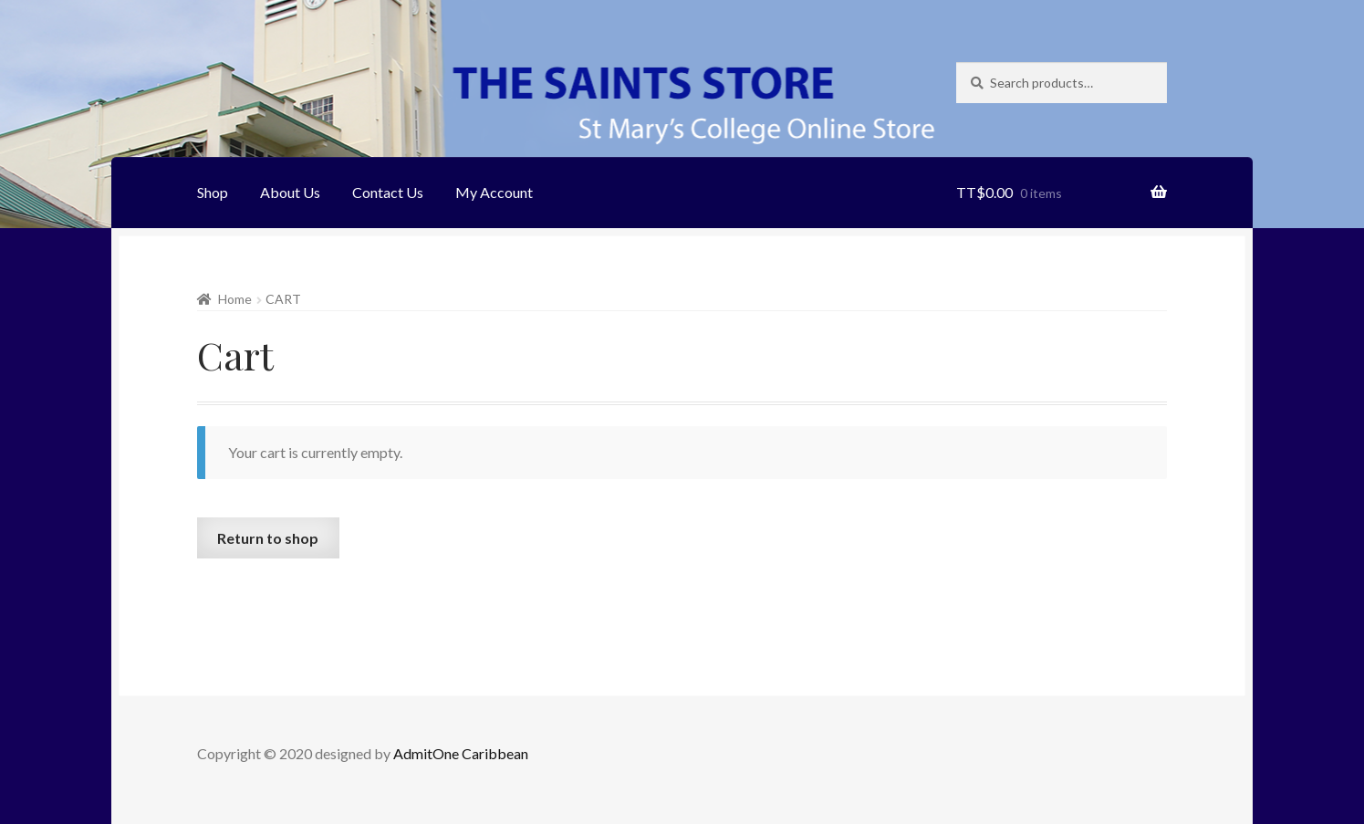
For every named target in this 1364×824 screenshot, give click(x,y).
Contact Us (387, 192)
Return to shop (267, 538)
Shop (212, 192)
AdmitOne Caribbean (460, 753)
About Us (290, 192)
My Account (494, 192)
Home (235, 299)
